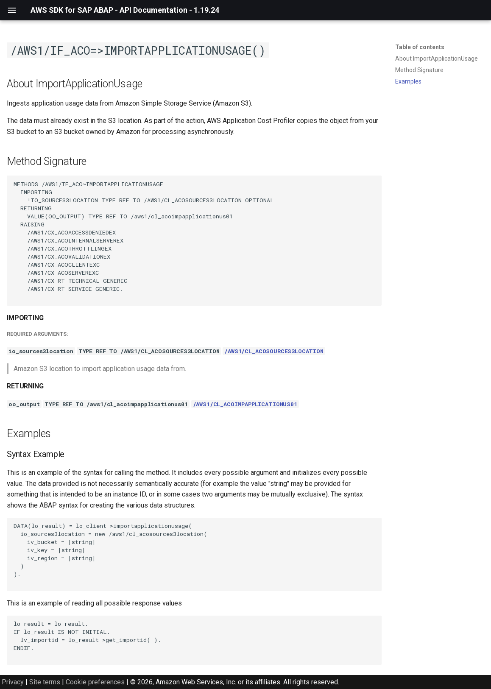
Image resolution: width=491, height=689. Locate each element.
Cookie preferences (95, 682)
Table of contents (419, 47)
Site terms (44, 682)
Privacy (13, 682)
